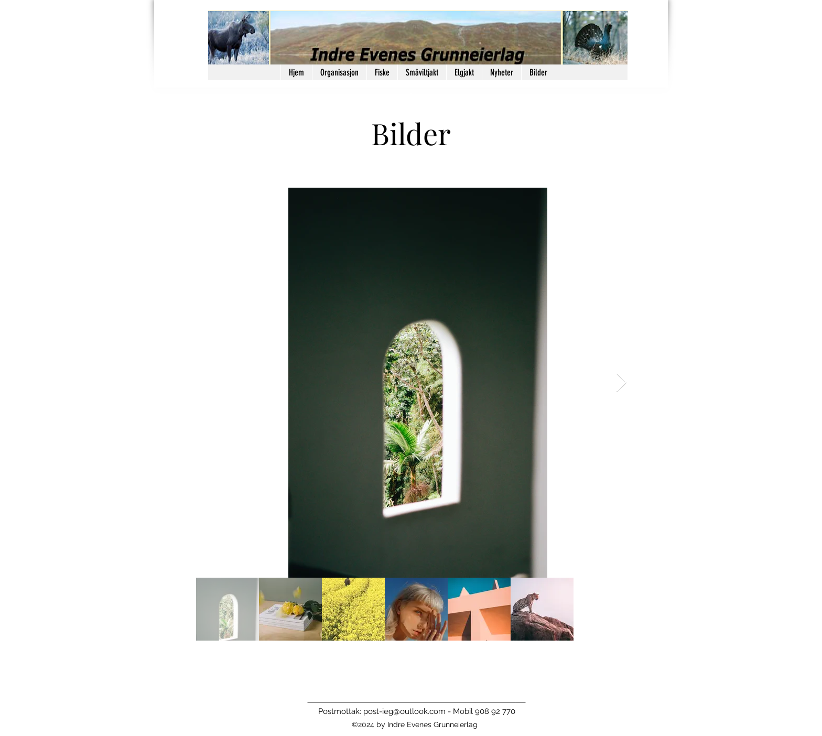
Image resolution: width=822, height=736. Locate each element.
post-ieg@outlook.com (404, 711)
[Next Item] (621, 383)
